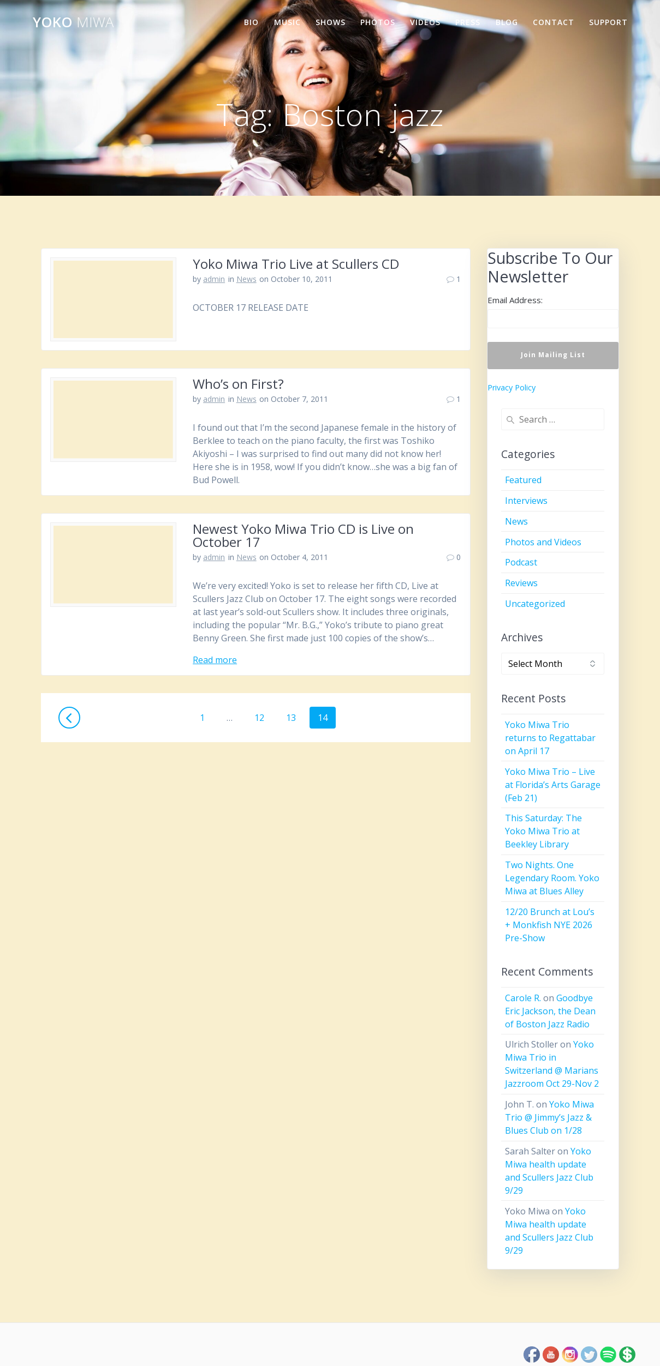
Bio (251, 22)
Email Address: (515, 299)
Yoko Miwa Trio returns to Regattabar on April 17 (550, 738)
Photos (377, 22)
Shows (331, 22)
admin (214, 279)
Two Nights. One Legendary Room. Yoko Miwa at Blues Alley (552, 878)
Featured (523, 480)
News (246, 279)
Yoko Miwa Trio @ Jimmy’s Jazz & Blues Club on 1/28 (549, 1117)
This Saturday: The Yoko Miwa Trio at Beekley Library (543, 831)
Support (608, 22)
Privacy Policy (511, 387)
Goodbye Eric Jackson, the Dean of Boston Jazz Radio (550, 1011)
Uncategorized (535, 604)
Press (467, 22)
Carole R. (523, 998)
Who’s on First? (238, 384)
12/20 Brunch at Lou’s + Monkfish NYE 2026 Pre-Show (549, 925)
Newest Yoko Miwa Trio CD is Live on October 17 (303, 535)
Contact (553, 22)
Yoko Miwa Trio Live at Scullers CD (296, 264)
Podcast (521, 562)
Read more (215, 660)
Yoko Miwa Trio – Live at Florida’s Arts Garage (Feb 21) (552, 785)
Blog (507, 22)
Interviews (526, 501)
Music (287, 22)
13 (295, 717)
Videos (425, 22)
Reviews (521, 583)
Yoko (73, 22)
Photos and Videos (543, 542)
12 (263, 717)
